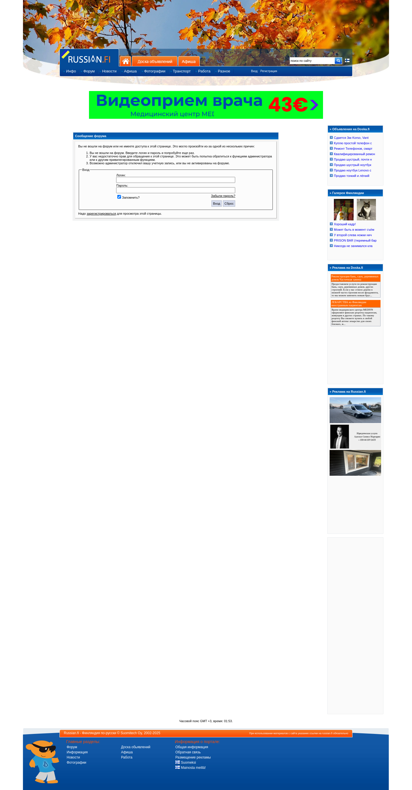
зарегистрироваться (101, 213)
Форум (72, 747)
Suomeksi (185, 763)
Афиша (189, 61)
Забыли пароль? (223, 196)
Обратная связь (188, 752)
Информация (77, 752)
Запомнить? (128, 197)
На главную (125, 61)
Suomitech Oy (131, 733)
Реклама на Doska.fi (347, 267)
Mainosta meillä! (190, 768)
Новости (73, 757)
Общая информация (191, 747)
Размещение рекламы (193, 757)
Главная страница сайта (89, 57)
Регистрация (268, 71)
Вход (254, 71)
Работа (126, 757)
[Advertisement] (355, 625)
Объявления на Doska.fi (351, 129)
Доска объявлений (154, 61)
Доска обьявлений (135, 747)
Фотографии (76, 763)
